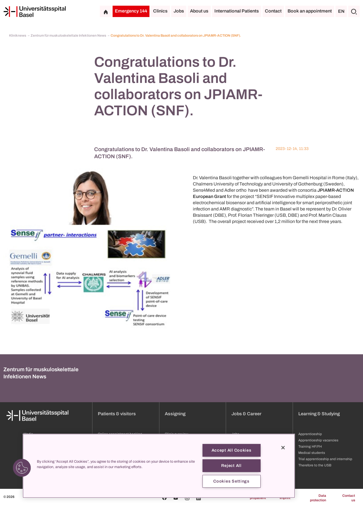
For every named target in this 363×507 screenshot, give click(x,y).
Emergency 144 (131, 11)
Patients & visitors (117, 413)
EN (341, 11)
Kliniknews (18, 35)
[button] (22, 468)
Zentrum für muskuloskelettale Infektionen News (69, 35)
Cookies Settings (231, 481)
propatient (258, 498)
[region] (159, 466)
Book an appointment (310, 11)
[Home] (34, 11)
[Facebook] (164, 498)
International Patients (236, 11)
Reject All (231, 465)
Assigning (175, 413)
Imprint (285, 498)
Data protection (318, 498)
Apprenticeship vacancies (318, 440)
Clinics (160, 11)
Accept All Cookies (232, 450)
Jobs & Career (246, 413)
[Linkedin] (198, 498)
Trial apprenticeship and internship (325, 459)
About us (199, 11)
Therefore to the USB (314, 465)
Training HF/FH (310, 446)
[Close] (283, 447)
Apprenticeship (310, 434)
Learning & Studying (319, 413)
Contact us (348, 498)
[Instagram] (187, 498)
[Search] (354, 11)
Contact (273, 11)
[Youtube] (176, 498)
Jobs (179, 11)
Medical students (311, 453)
